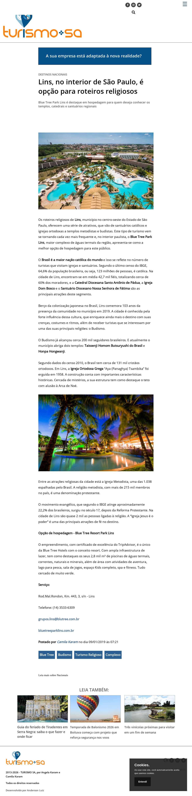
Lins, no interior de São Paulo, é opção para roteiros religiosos (90, 86)
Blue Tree (47, 655)
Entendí (142, 781)
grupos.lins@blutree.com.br (58, 619)
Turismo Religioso (88, 655)
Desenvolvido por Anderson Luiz (25, 790)
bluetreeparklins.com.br (56, 630)
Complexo (113, 655)
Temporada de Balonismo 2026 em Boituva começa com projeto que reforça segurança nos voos (94, 732)
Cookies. (142, 765)
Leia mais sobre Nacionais (53, 675)
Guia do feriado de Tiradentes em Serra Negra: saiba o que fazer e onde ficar (42, 732)
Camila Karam (67, 642)
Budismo (64, 655)
